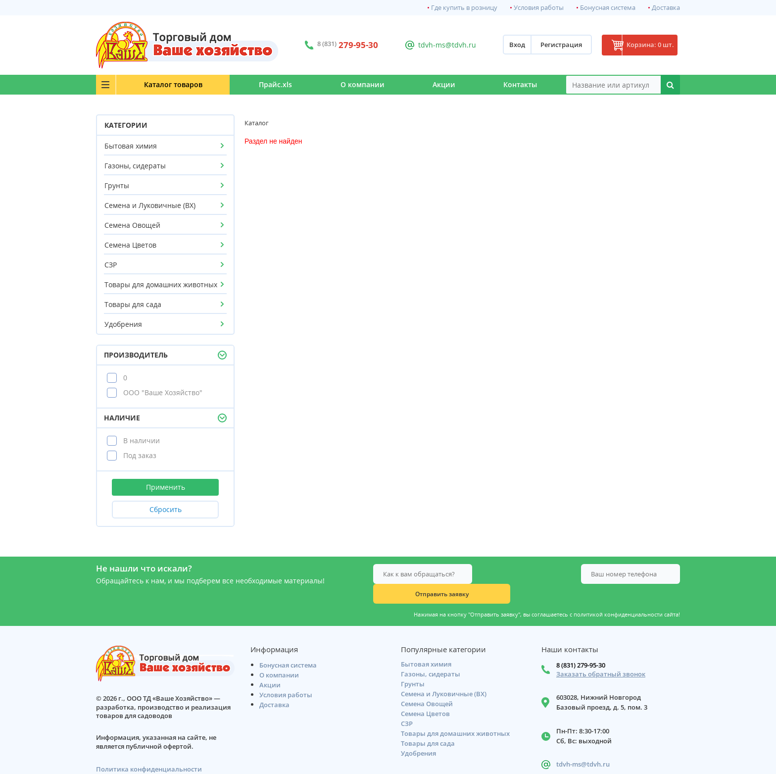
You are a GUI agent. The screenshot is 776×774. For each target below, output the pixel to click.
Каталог (156, 84)
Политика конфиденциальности (149, 751)
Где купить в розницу (464, 7)
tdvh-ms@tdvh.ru (437, 45)
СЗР (110, 264)
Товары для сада (132, 304)
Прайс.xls (245, 84)
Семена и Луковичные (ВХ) (149, 205)
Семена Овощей (132, 225)
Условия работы (539, 7)
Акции (431, 84)
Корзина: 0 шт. (643, 45)
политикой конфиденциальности (618, 594)
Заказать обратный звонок (600, 656)
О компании (341, 84)
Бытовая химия (130, 146)
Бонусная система (607, 7)
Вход (503, 45)
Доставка (666, 7)
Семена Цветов (130, 245)
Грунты (116, 185)
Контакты (516, 84)
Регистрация (547, 45)
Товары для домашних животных (160, 284)
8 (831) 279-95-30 (580, 647)
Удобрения (123, 324)
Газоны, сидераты (135, 165)
